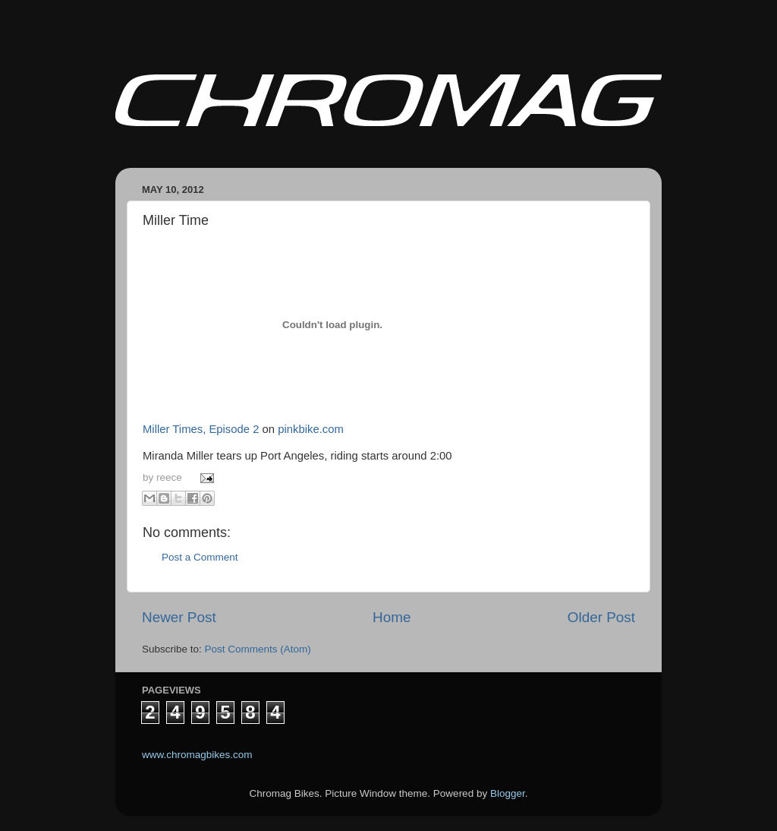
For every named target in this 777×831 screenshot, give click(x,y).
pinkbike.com (311, 429)
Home (392, 617)
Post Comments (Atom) (258, 649)
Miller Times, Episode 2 (201, 429)
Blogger (507, 793)
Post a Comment (200, 557)
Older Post (601, 617)
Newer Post (179, 617)
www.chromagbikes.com (197, 754)
